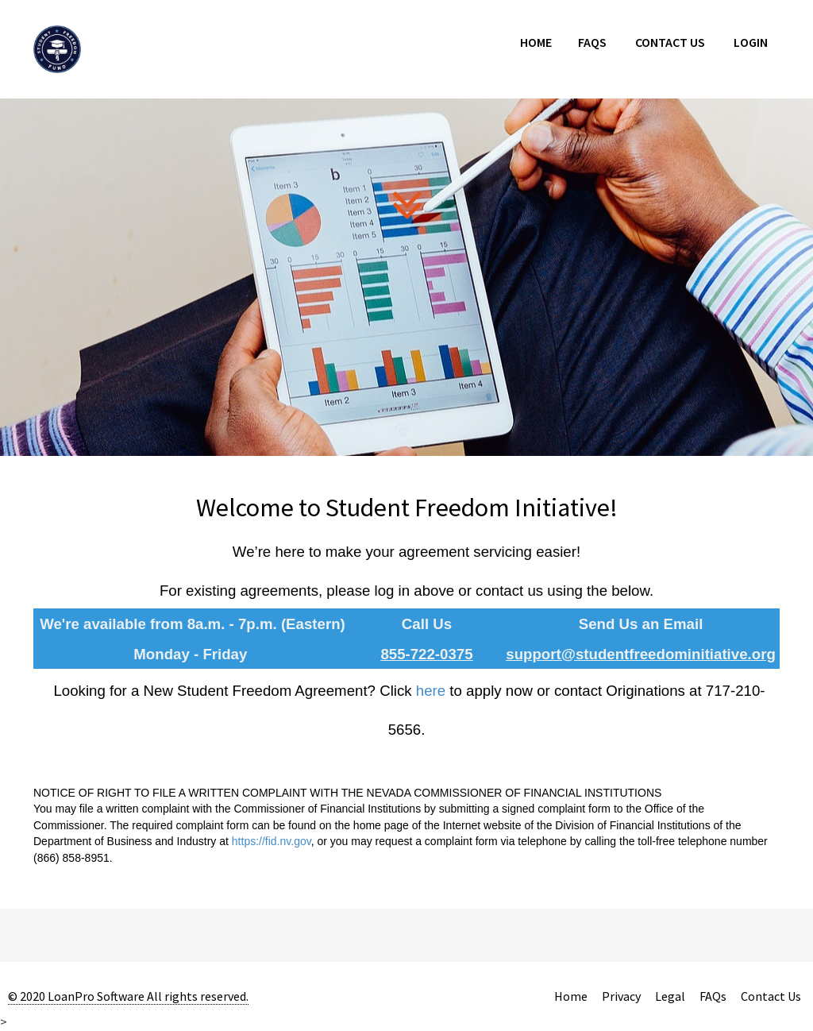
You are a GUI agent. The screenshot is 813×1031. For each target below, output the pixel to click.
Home (536, 42)
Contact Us (670, 42)
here (430, 690)
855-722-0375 (426, 654)
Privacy (621, 996)
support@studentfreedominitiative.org (641, 654)
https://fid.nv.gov (271, 841)
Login (751, 42)
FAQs (592, 42)
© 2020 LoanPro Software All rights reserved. (128, 996)
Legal (670, 996)
